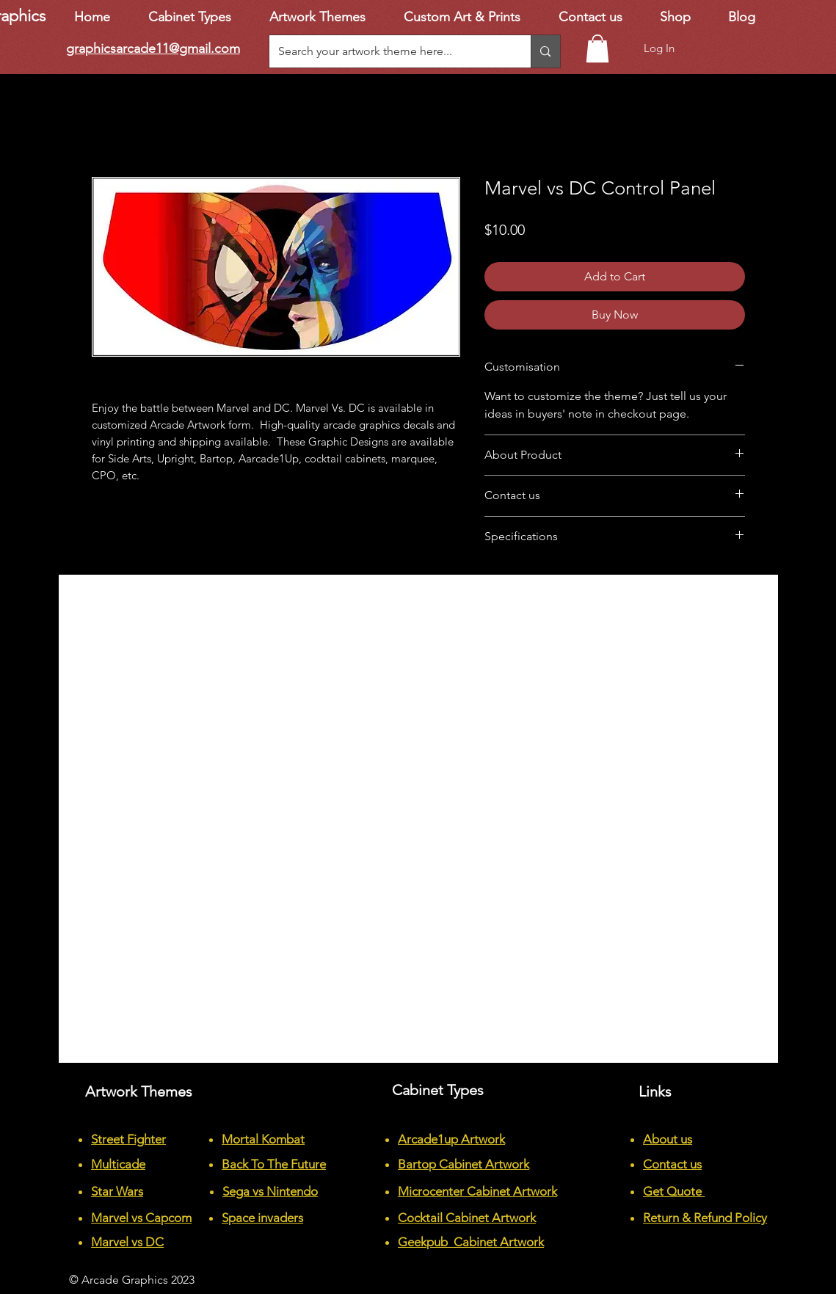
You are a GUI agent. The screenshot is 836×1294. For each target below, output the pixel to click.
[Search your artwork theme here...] (389, 51)
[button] (597, 48)
